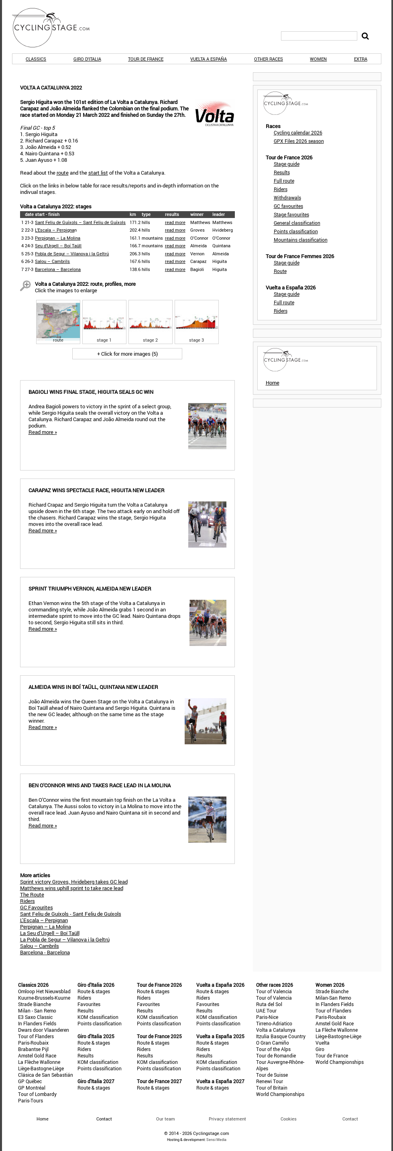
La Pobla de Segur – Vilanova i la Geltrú (65, 939)
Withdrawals (287, 197)
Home (272, 382)
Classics (36, 59)
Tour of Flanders (36, 1036)
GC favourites (288, 206)
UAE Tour (266, 1010)
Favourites (88, 1004)
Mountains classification (301, 239)
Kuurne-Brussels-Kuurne (44, 997)
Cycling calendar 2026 (298, 132)
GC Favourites (36, 907)
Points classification (296, 231)
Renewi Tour (269, 1081)
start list (98, 172)
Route (280, 271)
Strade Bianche (34, 1004)
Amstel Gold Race (37, 1055)
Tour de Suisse (272, 1075)
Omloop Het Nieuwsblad (44, 991)
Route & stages (93, 991)
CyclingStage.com (56, 27)
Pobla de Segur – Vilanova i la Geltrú (72, 254)
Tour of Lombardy (37, 1094)
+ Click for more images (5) (127, 353)
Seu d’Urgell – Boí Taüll (58, 245)
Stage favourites (291, 214)
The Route (32, 894)
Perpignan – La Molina (57, 238)
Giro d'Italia (87, 59)
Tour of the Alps (273, 1049)
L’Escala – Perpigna (54, 230)
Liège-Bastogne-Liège (41, 1068)
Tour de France (145, 59)
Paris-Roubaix (33, 1042)
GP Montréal (31, 1087)
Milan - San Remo (37, 1010)
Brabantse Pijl (33, 1049)
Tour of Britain (271, 1087)
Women (318, 59)
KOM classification (97, 1017)
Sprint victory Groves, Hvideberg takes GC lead (74, 881)
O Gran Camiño (272, 1042)
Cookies (289, 1119)
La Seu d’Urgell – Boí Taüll (49, 933)
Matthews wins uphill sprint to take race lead (71, 888)
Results (282, 172)
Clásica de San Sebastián (45, 1075)
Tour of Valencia (274, 991)
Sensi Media (216, 1139)
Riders (27, 901)
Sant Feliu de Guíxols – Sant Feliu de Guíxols (80, 222)
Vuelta (323, 1042)
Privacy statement (227, 1119)
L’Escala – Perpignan (44, 920)
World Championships (280, 1094)
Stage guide (286, 164)
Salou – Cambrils (52, 261)
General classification (297, 223)
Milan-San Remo (333, 997)
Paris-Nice (267, 1017)
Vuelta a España (208, 59)
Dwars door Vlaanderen (43, 1030)
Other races (268, 59)
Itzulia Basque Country (280, 1036)
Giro (320, 1049)
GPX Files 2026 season (299, 141)
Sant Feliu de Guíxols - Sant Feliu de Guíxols (70, 913)
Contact (350, 1119)
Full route (284, 180)
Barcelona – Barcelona (58, 269)
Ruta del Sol (269, 1004)
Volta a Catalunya (275, 1030)
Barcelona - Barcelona (45, 952)
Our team (165, 1119)
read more (175, 222)
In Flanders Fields (37, 1023)
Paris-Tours (30, 1100)
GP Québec (30, 1081)
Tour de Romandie (276, 1055)
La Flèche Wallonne (39, 1062)
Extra (360, 59)
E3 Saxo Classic (35, 1017)
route (63, 172)
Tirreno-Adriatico (274, 1023)
